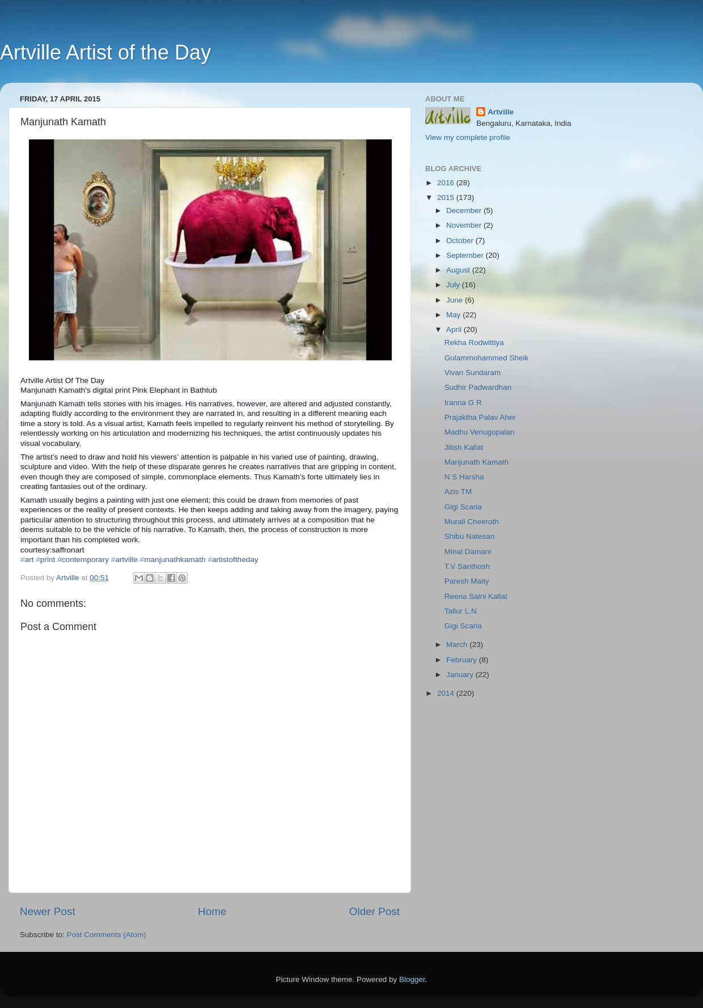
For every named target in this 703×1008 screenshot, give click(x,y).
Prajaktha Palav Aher (480, 417)
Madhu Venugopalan (479, 432)
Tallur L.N (460, 611)
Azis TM (458, 491)
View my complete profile (467, 137)
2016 (446, 182)
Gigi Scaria (463, 507)
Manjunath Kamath (476, 462)
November (465, 225)
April (455, 329)
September (466, 255)
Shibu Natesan (469, 536)
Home (212, 911)
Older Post (374, 911)
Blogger (412, 979)
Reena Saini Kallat (475, 596)
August (459, 270)
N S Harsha (464, 477)
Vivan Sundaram (472, 372)
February (462, 660)
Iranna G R (463, 402)
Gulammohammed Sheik (486, 358)
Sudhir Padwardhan (478, 387)
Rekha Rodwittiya (474, 342)
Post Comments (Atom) (106, 934)
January (461, 674)
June (455, 300)
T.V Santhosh (467, 566)
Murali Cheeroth (471, 521)
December (465, 210)
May (454, 315)
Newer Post (47, 911)
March (457, 644)
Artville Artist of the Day (105, 52)
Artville (501, 112)
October (461, 240)
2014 (446, 693)
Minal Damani (468, 551)
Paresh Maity (466, 581)
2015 (446, 197)
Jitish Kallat (463, 447)
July (454, 284)
